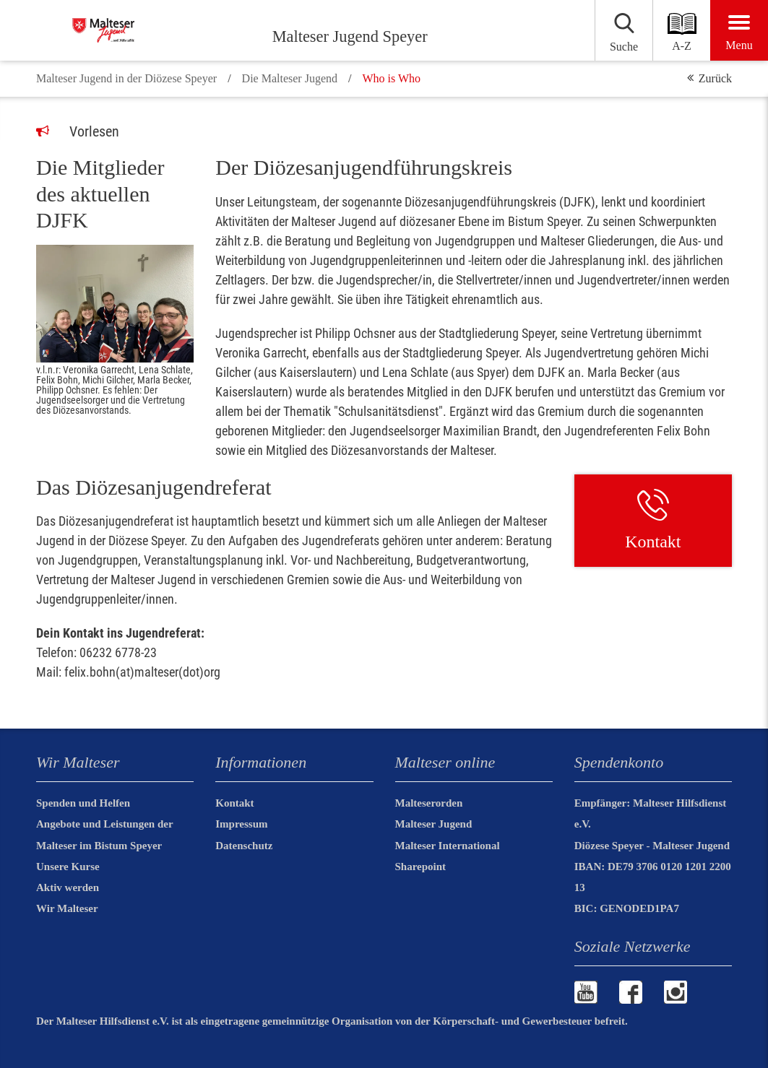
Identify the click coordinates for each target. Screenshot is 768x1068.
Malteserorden (429, 803)
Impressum (241, 824)
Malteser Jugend (434, 824)
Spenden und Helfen (83, 803)
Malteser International (447, 845)
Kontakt (234, 803)
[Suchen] (589, 30)
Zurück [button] (715, 78)
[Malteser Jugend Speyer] (150, 30)
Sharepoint (420, 866)
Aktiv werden (67, 887)
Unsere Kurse (68, 866)
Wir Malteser (67, 908)
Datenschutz (243, 845)
